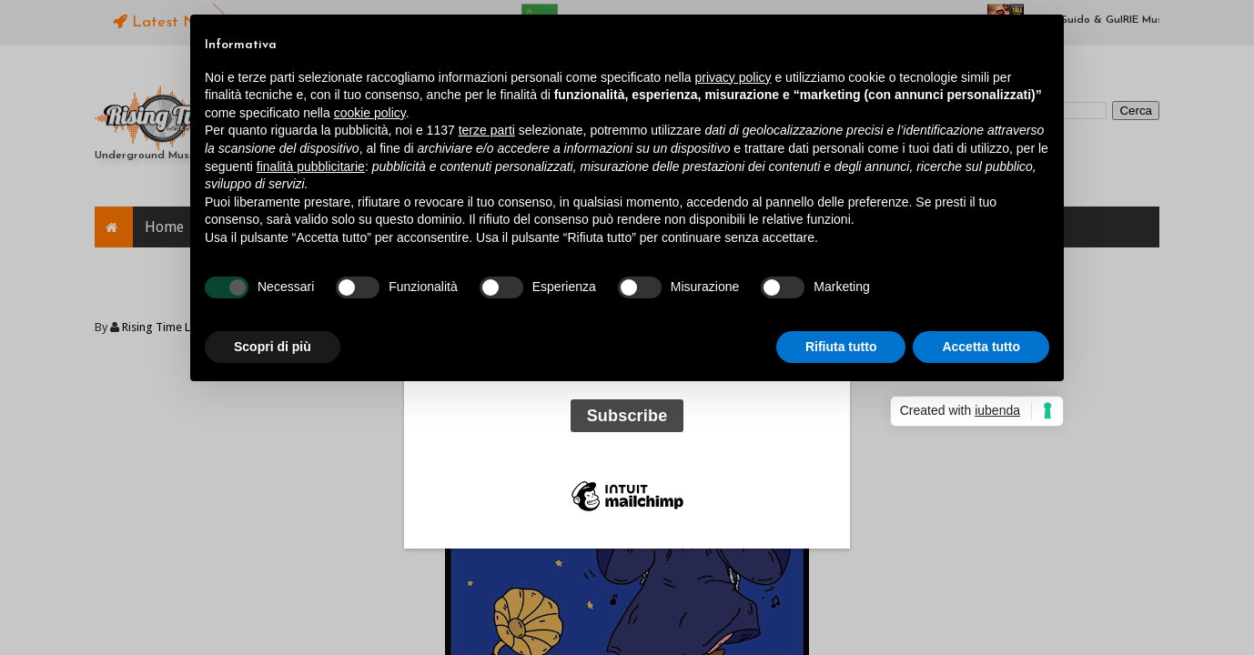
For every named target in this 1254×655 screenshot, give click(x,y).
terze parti (487, 130)
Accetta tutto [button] (981, 346)
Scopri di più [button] (272, 346)
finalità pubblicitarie (311, 166)
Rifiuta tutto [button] (841, 346)
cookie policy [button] (370, 113)
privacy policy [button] (733, 77)
